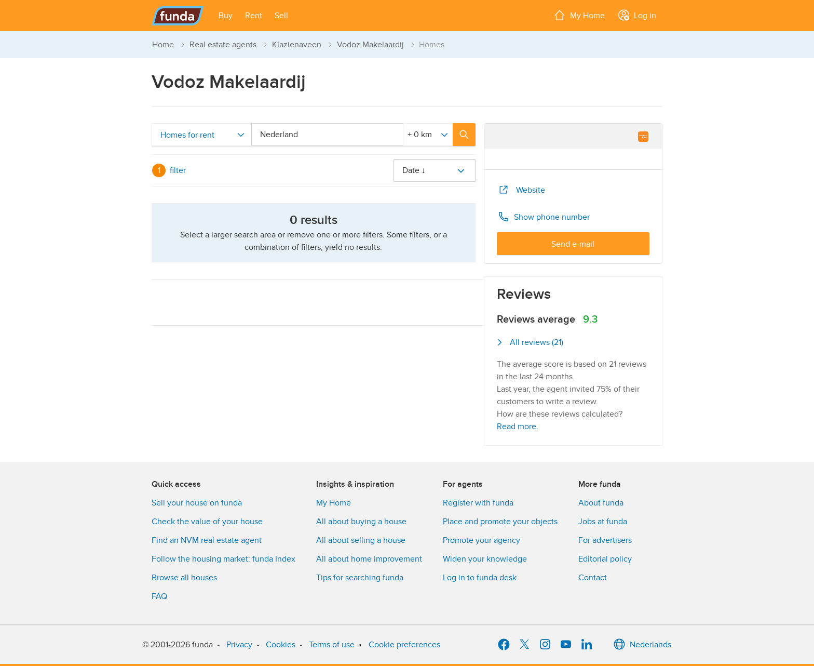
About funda (600, 503)
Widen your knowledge (485, 559)
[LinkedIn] (586, 645)
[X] (524, 645)
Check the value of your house (207, 521)
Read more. (517, 426)
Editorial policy (605, 559)
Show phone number (543, 216)
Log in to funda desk (480, 577)
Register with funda (478, 503)
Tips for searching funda (359, 577)
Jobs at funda (602, 521)
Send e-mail (572, 244)
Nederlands (642, 644)
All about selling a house (360, 540)
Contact (592, 577)
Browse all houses (184, 577)
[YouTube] (566, 645)
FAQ (159, 596)
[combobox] (329, 134)
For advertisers (605, 540)
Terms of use (332, 645)
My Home (333, 503)
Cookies (280, 645)
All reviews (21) (530, 342)
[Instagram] (545, 645)
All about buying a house (361, 521)
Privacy (239, 645)
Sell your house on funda (197, 503)
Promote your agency (481, 540)
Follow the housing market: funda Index (223, 559)
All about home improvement (369, 559)
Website (521, 189)
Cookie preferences (404, 645)
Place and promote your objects (500, 521)
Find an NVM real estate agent (207, 540)
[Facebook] (503, 645)
